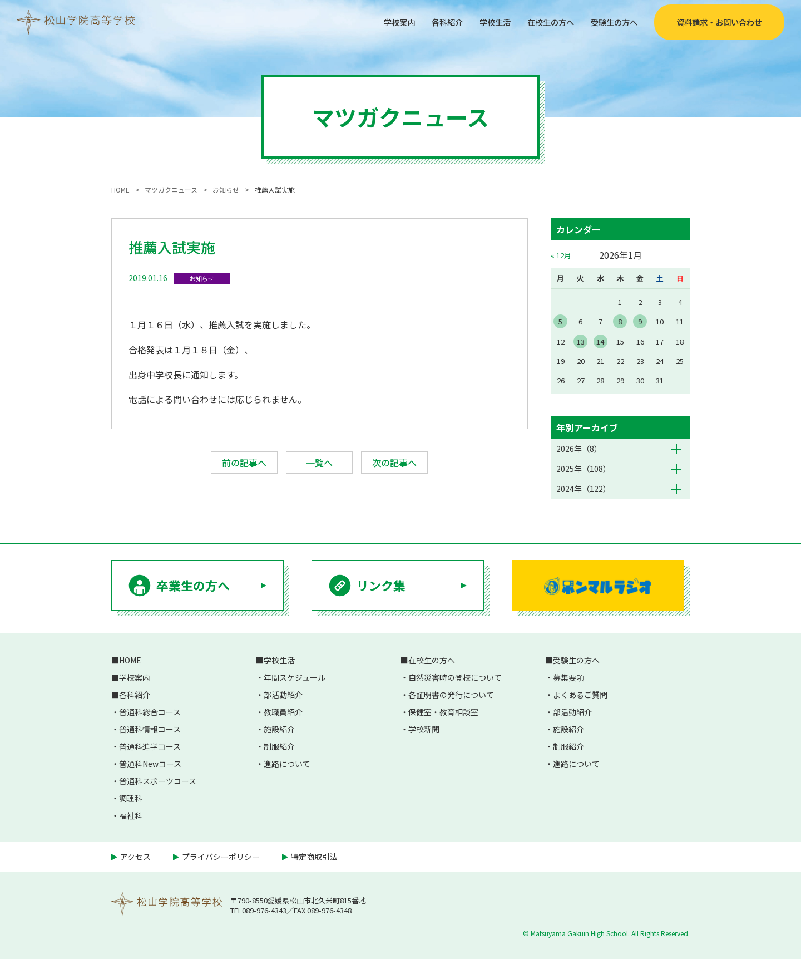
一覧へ (319, 462)
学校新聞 (423, 729)
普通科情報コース (150, 729)
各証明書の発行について (451, 694)
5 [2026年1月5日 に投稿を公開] (560, 321)
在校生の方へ (540, 21)
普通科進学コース (150, 746)
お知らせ (202, 278)
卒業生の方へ (193, 585)
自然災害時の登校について (455, 677)
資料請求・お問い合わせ (719, 22)
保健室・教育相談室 (443, 711)
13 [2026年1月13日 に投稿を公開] (581, 341)
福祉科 (130, 815)
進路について (287, 763)
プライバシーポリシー (221, 856)
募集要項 (568, 677)
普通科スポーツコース (157, 780)
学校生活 (479, 21)
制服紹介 (279, 746)
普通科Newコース (150, 763)
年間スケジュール (294, 677)
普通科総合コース (150, 711)
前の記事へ (244, 462)
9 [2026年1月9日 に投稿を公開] (640, 321)
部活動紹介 (283, 694)
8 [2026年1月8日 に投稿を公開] (620, 321)
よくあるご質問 (580, 694)
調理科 (130, 798)
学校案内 (375, 21)
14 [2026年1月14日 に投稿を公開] (600, 341)
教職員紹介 (283, 711)
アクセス (135, 856)
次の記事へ (394, 462)
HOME (130, 660)
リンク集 (381, 585)
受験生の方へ (610, 21)
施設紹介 (279, 729)
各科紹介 (427, 21)
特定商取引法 (314, 856)
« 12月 (561, 255)
